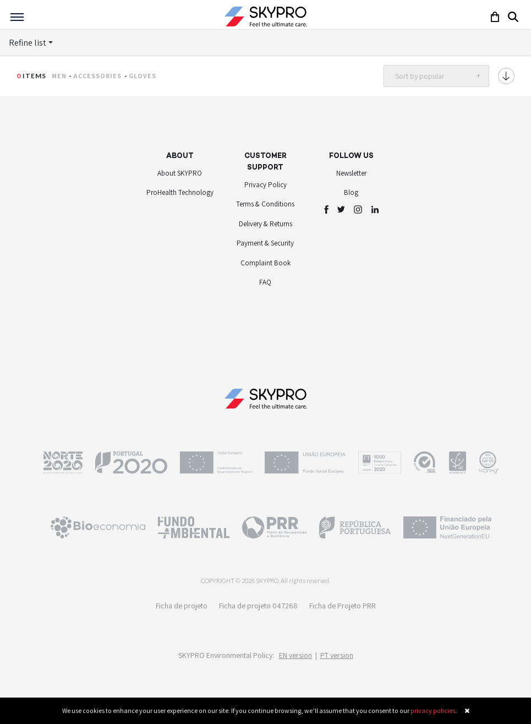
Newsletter (351, 173)
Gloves (142, 76)
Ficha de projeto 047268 (258, 606)
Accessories (97, 76)
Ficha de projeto (181, 606)
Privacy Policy (265, 184)
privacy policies (432, 710)
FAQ (265, 282)
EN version (295, 655)
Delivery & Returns (265, 223)
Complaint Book (265, 263)
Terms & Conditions (265, 204)
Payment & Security (265, 243)
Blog (351, 192)
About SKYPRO (179, 173)
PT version (336, 655)
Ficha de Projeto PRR (342, 606)
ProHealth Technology (180, 192)
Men (59, 76)
